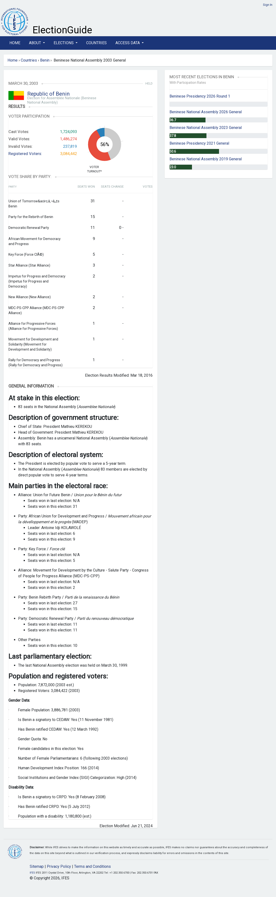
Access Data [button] (128, 43)
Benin (45, 60)
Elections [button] (64, 43)
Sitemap (37, 866)
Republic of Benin (48, 94)
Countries (96, 43)
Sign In (267, 5)
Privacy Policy (59, 866)
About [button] (35, 43)
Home (14, 43)
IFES (32, 872)
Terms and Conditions (92, 866)
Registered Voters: (25, 153)
